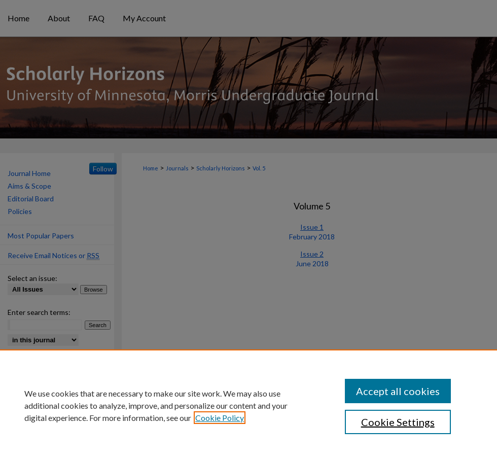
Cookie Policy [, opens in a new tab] (219, 417)
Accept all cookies (398, 391)
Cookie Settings (398, 422)
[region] (248, 405)
